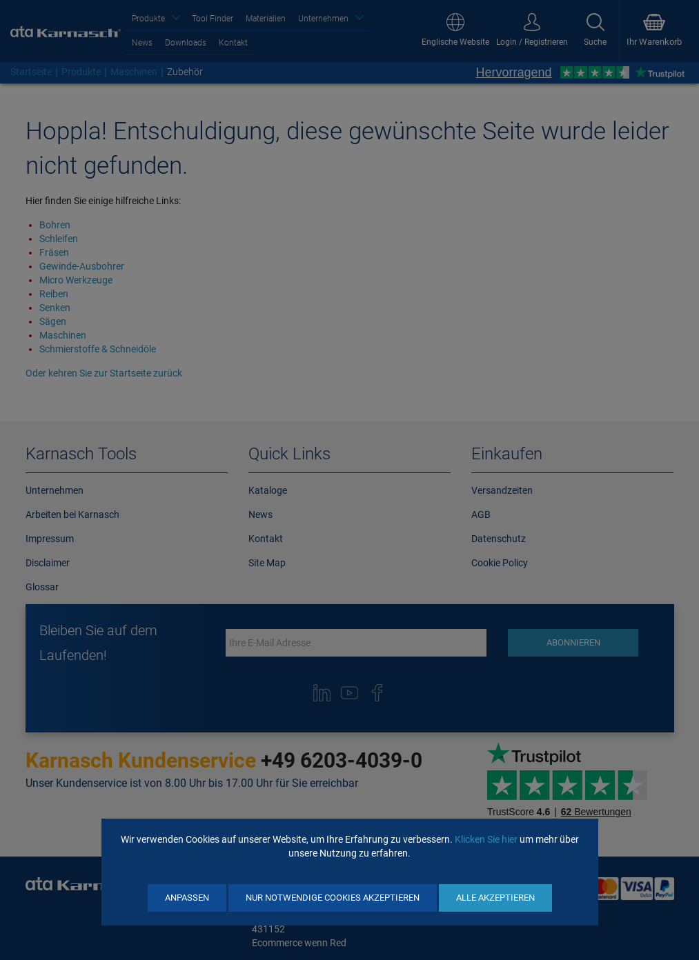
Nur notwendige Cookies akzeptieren (333, 897)
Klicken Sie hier (486, 839)
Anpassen (187, 897)
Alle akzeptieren (495, 897)
